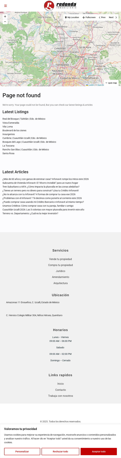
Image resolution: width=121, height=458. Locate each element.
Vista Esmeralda (10, 122)
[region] (60, 441)
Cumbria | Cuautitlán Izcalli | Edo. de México (24, 138)
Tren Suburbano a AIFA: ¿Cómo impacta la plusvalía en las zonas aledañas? (40, 186)
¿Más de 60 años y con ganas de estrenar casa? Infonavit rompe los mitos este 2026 (45, 179)
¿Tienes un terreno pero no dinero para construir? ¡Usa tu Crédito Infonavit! (40, 190)
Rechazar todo (60, 451)
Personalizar (22, 451)
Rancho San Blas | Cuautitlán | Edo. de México (25, 149)
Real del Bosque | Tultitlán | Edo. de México (23, 118)
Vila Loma (7, 126)
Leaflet (90, 85)
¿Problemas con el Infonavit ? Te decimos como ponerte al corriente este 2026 (42, 198)
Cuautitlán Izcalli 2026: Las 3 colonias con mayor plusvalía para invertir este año (43, 209)
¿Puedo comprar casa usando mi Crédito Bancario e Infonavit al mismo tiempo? (43, 202)
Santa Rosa (8, 153)
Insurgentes (8, 134)
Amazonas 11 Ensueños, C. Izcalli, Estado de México (32, 302)
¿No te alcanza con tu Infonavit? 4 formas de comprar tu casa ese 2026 (38, 194)
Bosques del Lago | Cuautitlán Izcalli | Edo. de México (29, 142)
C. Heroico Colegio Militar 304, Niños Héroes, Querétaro (34, 315)
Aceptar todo (99, 451)
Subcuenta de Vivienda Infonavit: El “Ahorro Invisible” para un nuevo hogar (40, 183)
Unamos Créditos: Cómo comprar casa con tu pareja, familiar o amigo (37, 205)
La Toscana (8, 145)
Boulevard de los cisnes (14, 130)
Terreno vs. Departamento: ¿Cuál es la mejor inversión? (30, 213)
